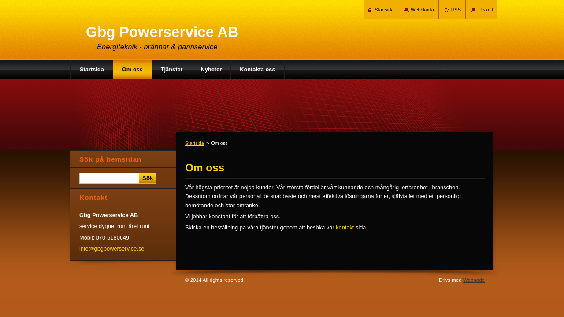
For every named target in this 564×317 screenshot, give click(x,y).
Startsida (194, 143)
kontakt (345, 227)
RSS (456, 9)
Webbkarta (422, 9)
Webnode (474, 280)
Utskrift (485, 9)
